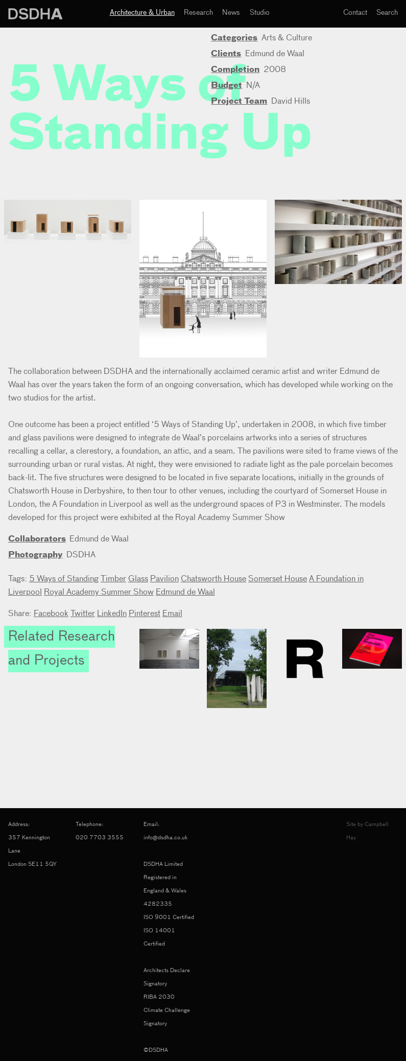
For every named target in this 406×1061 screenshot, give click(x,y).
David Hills (290, 102)
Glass (138, 579)
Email (172, 614)
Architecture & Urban (142, 12)
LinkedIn (112, 614)
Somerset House (277, 579)
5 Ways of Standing (64, 579)
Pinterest (144, 614)
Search (387, 12)
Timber (113, 579)
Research (198, 12)
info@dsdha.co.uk (165, 837)
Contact (355, 12)
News (231, 12)
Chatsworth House (213, 579)
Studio (260, 12)
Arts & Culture (286, 38)
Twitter (82, 614)
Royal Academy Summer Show (99, 592)
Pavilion (164, 579)
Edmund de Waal (274, 54)
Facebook (51, 614)
